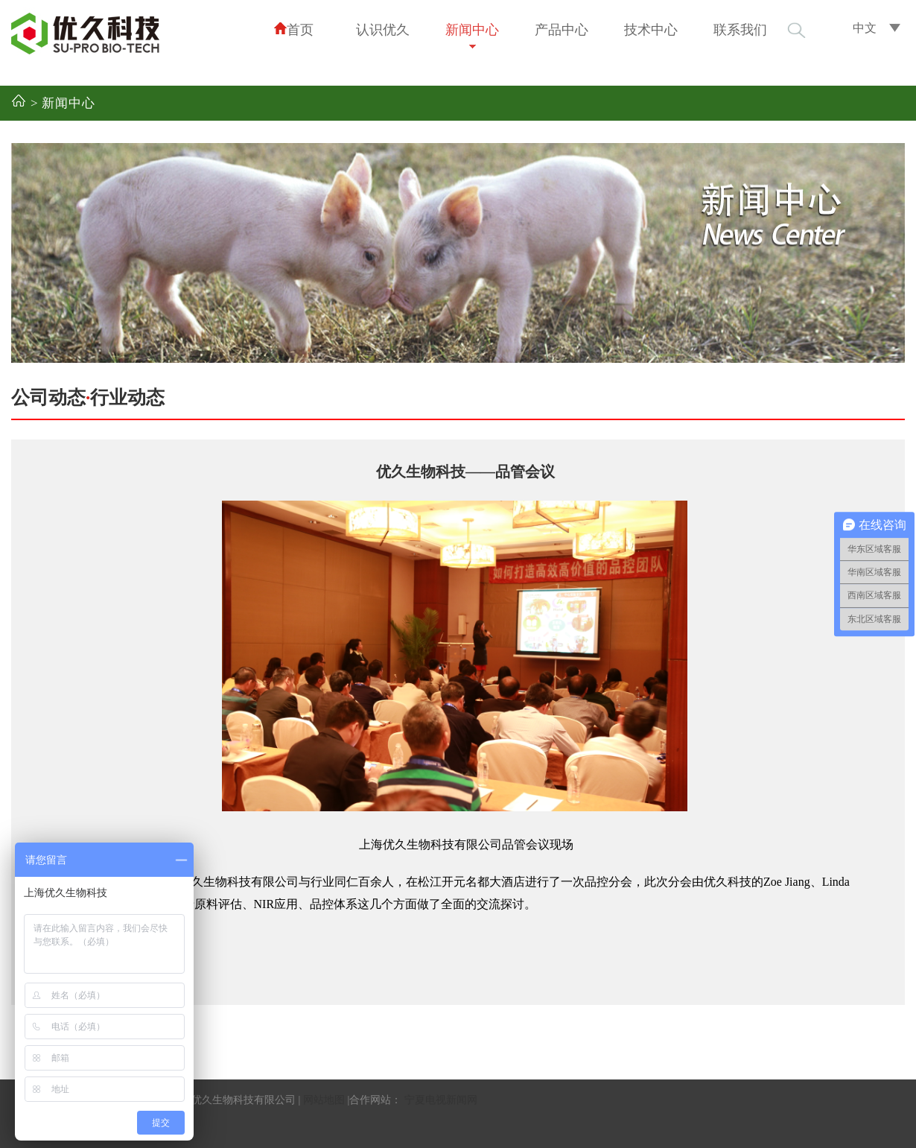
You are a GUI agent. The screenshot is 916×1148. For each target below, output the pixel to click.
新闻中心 (472, 29)
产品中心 (561, 29)
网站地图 (324, 1100)
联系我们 (740, 29)
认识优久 (383, 29)
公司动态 (48, 397)
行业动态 (127, 397)
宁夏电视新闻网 (440, 1100)
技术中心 (651, 29)
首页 (293, 29)
